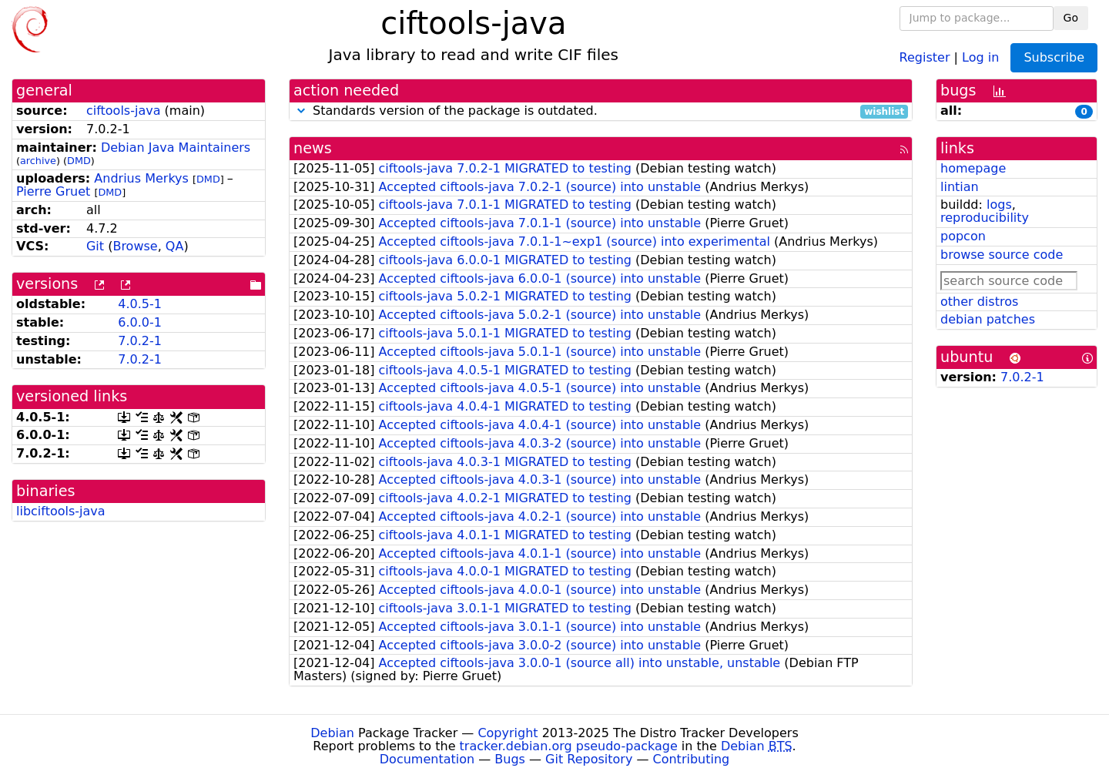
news (312, 148)
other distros (979, 301)
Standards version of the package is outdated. (600, 111)
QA (175, 246)
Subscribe (1054, 57)
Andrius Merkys (141, 178)
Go (1071, 18)
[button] (301, 110)
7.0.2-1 (140, 341)
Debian (332, 733)
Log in (980, 56)
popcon (963, 236)
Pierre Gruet (53, 191)
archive (38, 160)
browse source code (1001, 254)
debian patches (987, 319)
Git (95, 246)
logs (999, 204)
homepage (973, 168)
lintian (959, 186)
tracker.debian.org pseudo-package (569, 746)
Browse (134, 246)
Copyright (507, 733)
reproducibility (984, 217)
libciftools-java (61, 511)
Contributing (691, 759)
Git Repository (588, 759)
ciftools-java (123, 110)
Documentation (427, 759)
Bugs (509, 759)
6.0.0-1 (140, 322)
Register (925, 56)
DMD (79, 160)
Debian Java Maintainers (175, 147)
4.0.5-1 (140, 304)
